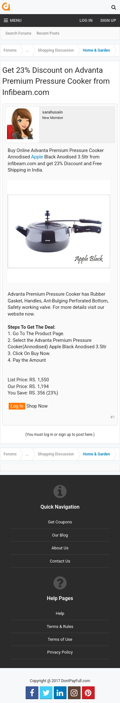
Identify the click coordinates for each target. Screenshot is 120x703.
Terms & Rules (60, 626)
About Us (60, 548)
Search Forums (18, 33)
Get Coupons (60, 522)
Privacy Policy (60, 652)
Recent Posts (47, 33)
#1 (112, 417)
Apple (37, 157)
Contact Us (60, 561)
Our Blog (60, 535)
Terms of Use (60, 639)
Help (60, 613)
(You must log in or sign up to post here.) (59, 434)
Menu (12, 20)
